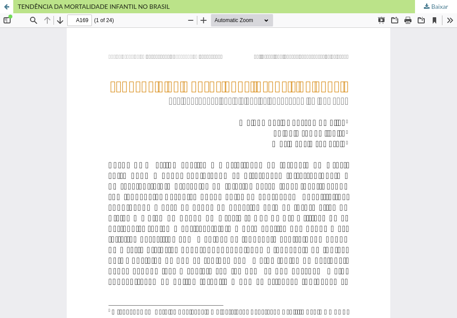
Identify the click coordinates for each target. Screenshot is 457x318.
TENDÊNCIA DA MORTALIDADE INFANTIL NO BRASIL (94, 6)
